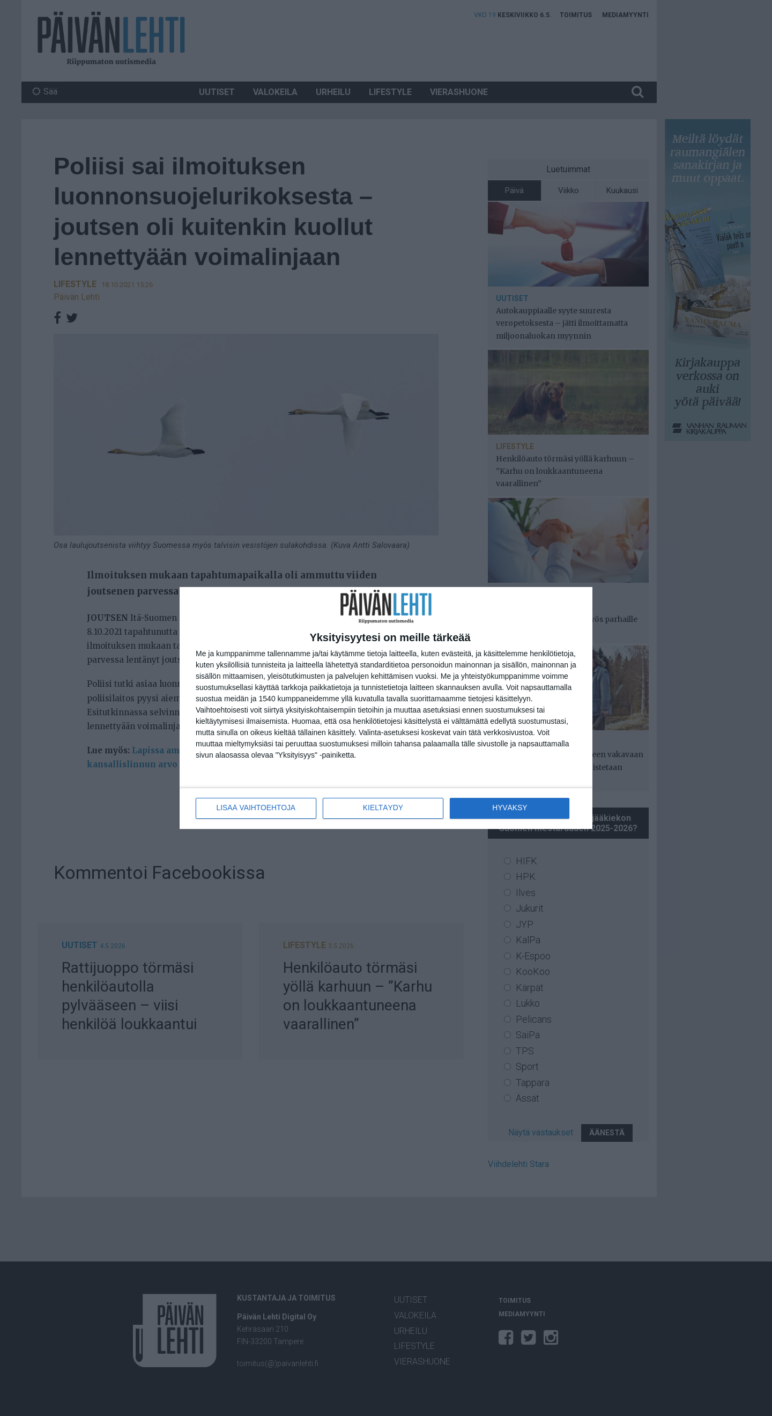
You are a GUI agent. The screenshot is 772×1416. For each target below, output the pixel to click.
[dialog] (386, 708)
